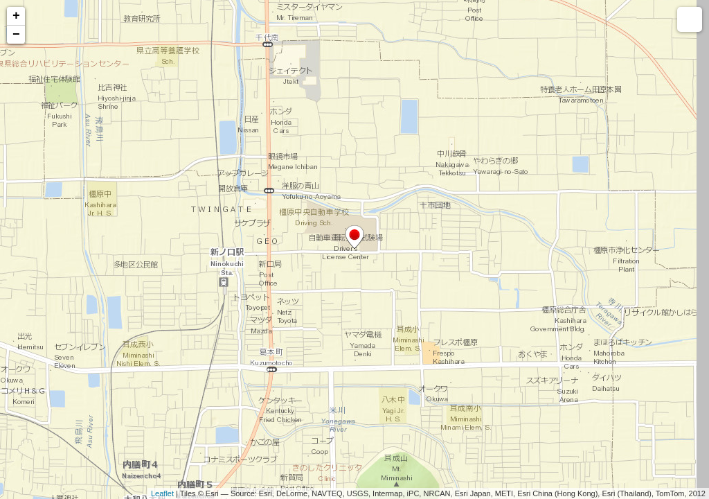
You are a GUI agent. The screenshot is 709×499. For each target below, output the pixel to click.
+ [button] (16, 16)
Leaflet (162, 493)
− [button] (16, 34)
